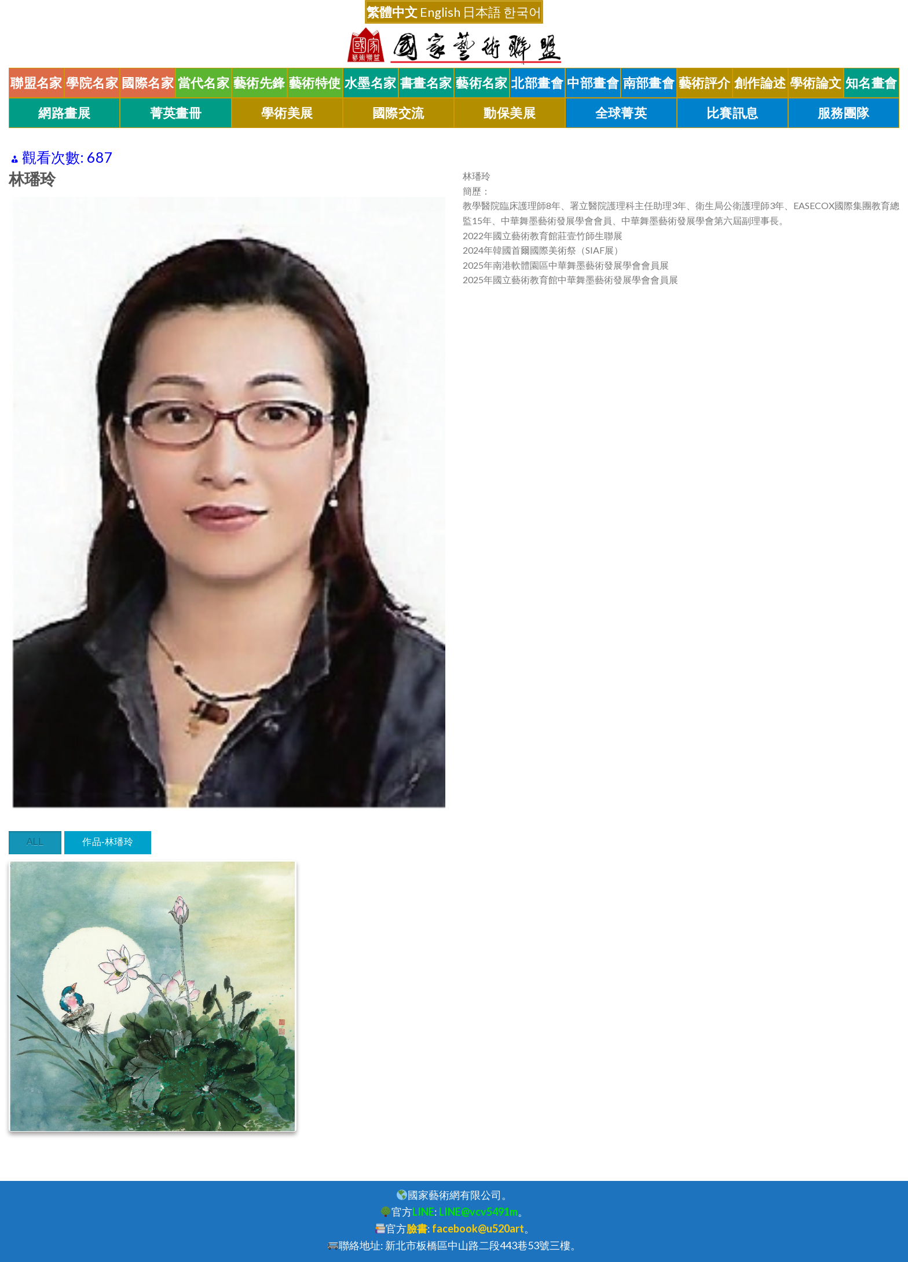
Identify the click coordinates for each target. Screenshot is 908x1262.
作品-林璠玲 (107, 842)
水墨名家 (371, 82)
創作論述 (760, 82)
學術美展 (287, 112)
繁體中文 (392, 12)
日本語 (482, 12)
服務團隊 (844, 112)
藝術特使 (315, 82)
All (35, 842)
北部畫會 (537, 82)
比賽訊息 (732, 112)
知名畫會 (871, 82)
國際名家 (148, 82)
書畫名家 (426, 82)
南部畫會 (649, 82)
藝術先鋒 (259, 82)
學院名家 (92, 82)
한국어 (522, 12)
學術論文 (816, 82)
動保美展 (510, 112)
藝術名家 (482, 82)
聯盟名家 (36, 82)
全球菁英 (621, 112)
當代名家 (204, 82)
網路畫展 (64, 112)
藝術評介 (705, 82)
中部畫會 (593, 82)
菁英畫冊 (176, 112)
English (440, 12)
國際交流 (398, 112)
